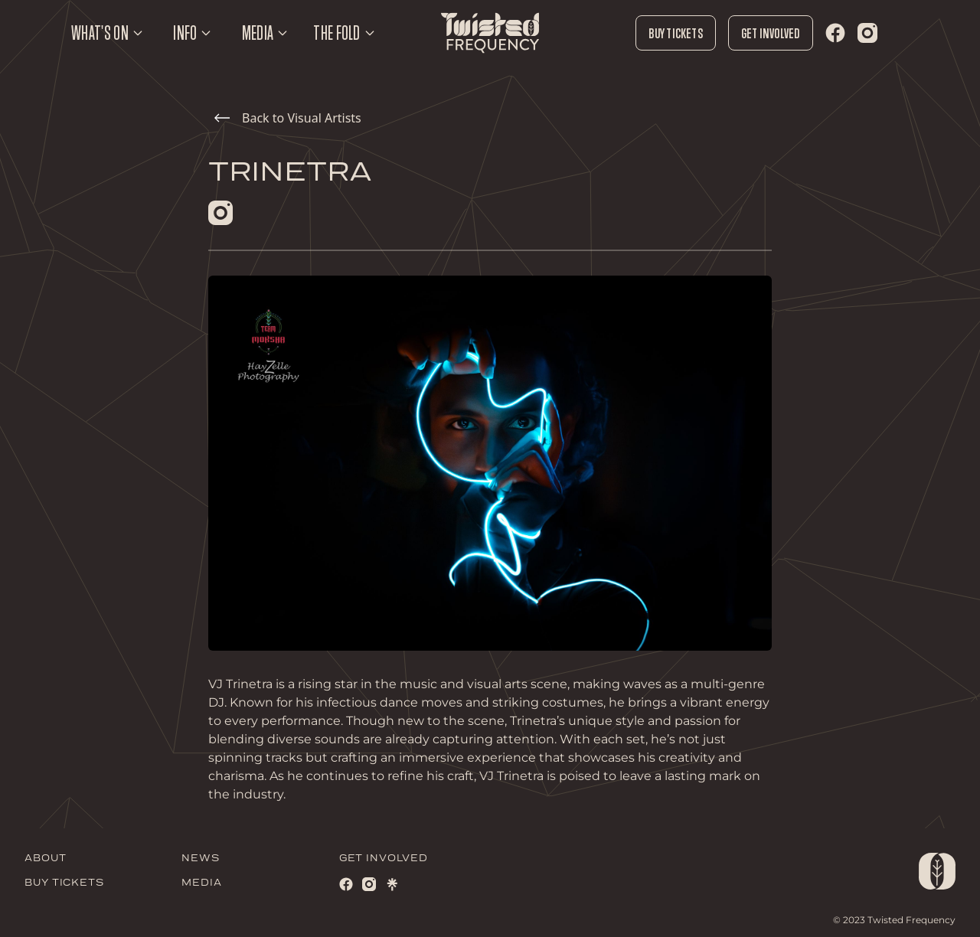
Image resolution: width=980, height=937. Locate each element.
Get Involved (770, 32)
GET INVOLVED (383, 858)
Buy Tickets (675, 32)
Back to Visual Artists (287, 117)
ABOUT (45, 858)
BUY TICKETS (64, 883)
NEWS (200, 858)
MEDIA (201, 883)
